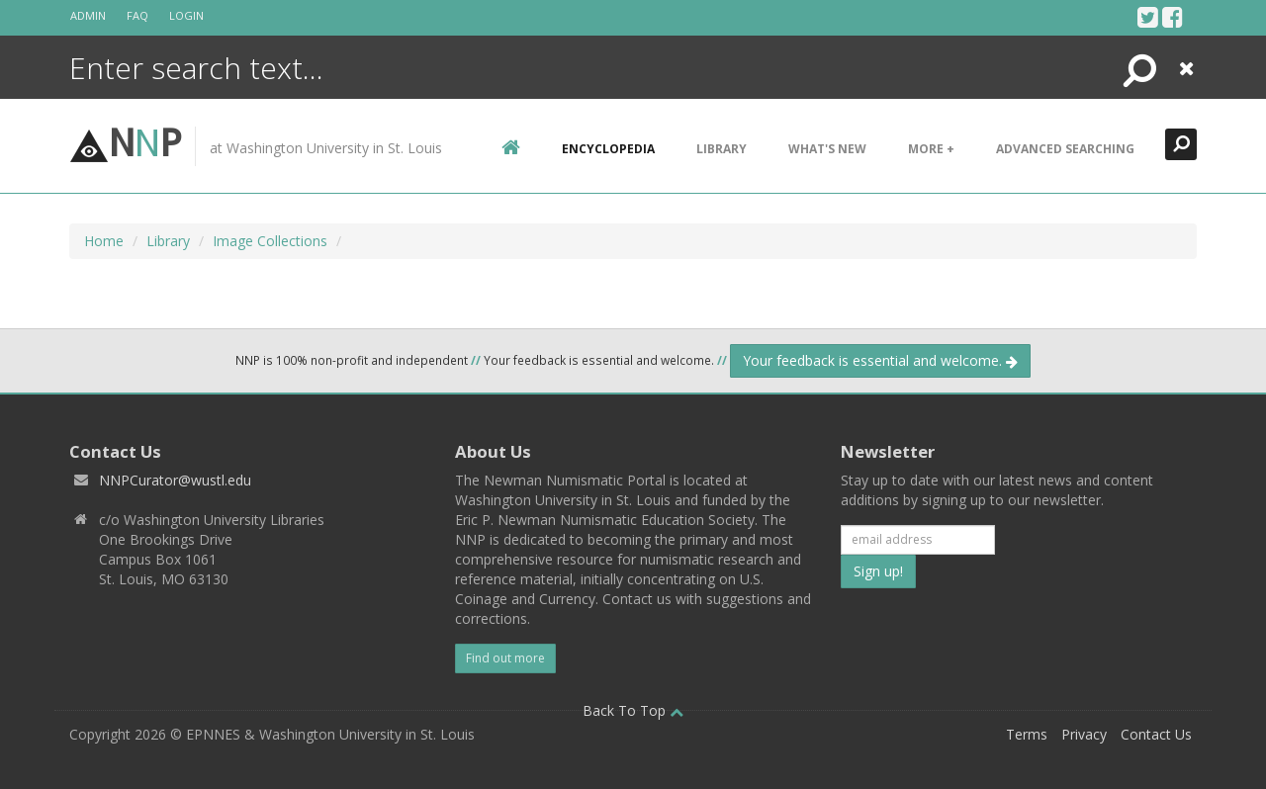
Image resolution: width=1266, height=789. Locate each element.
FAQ (137, 15)
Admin (88, 15)
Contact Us (1156, 734)
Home (104, 240)
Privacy (1084, 734)
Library (721, 148)
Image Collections (270, 240)
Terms (1026, 734)
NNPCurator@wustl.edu (175, 480)
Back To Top (633, 710)
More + (931, 148)
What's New (827, 148)
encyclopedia (608, 148)
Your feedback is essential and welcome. (880, 360)
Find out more (505, 658)
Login (186, 15)
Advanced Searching (1065, 148)
